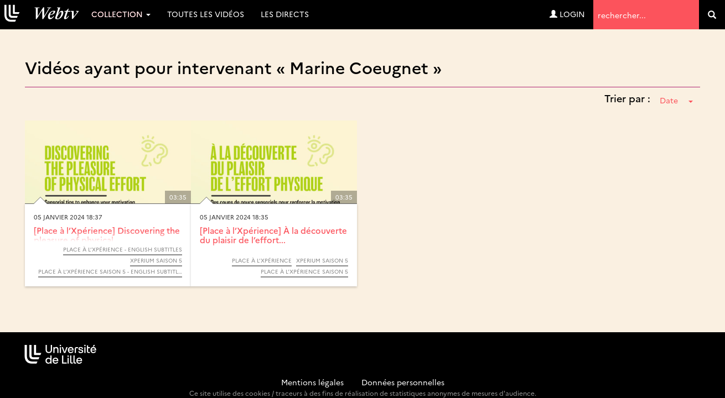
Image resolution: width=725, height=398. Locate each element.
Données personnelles (402, 381)
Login (567, 13)
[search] (712, 14)
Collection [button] (121, 13)
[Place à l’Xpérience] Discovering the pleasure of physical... (107, 234)
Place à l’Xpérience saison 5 (304, 271)
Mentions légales (312, 381)
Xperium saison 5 (156, 260)
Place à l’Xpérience (262, 260)
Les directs (285, 13)
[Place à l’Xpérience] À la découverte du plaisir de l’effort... (273, 234)
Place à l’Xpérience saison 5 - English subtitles (110, 271)
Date (676, 100)
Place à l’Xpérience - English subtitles (122, 249)
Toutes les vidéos (205, 13)
